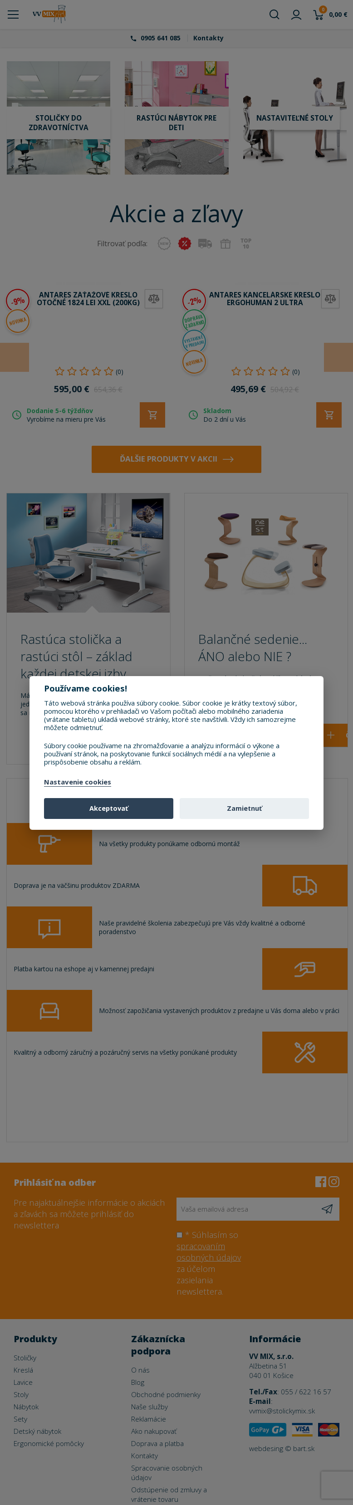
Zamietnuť (244, 808)
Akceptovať (108, 808)
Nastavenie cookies (77, 782)
